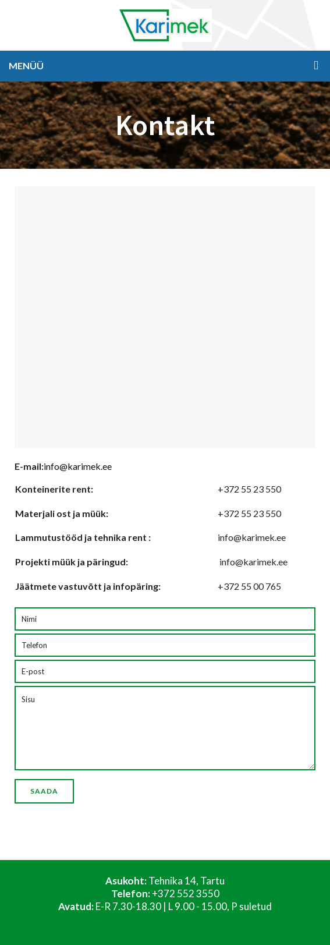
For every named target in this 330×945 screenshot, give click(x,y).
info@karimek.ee (78, 466)
